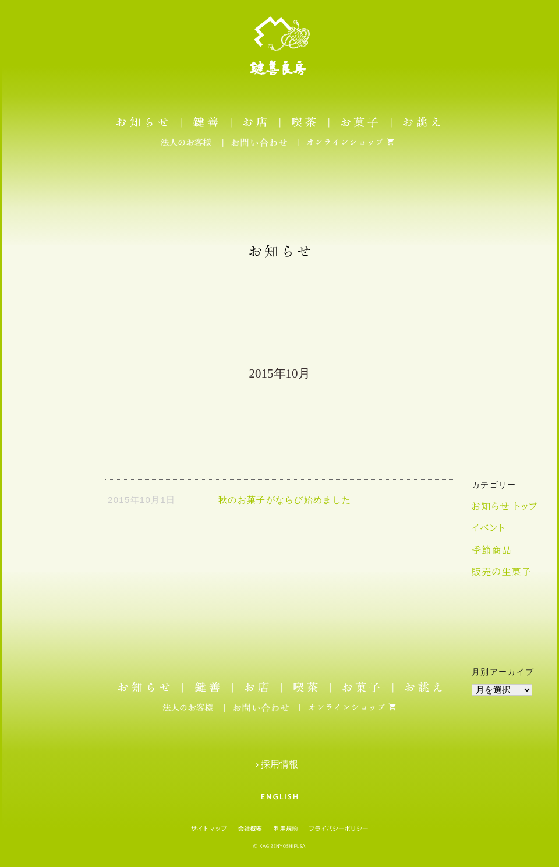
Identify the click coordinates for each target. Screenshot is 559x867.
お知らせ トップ (505, 506)
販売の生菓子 (502, 571)
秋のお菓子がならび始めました (284, 500)
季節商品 (492, 550)
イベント (488, 528)
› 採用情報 (279, 764)
